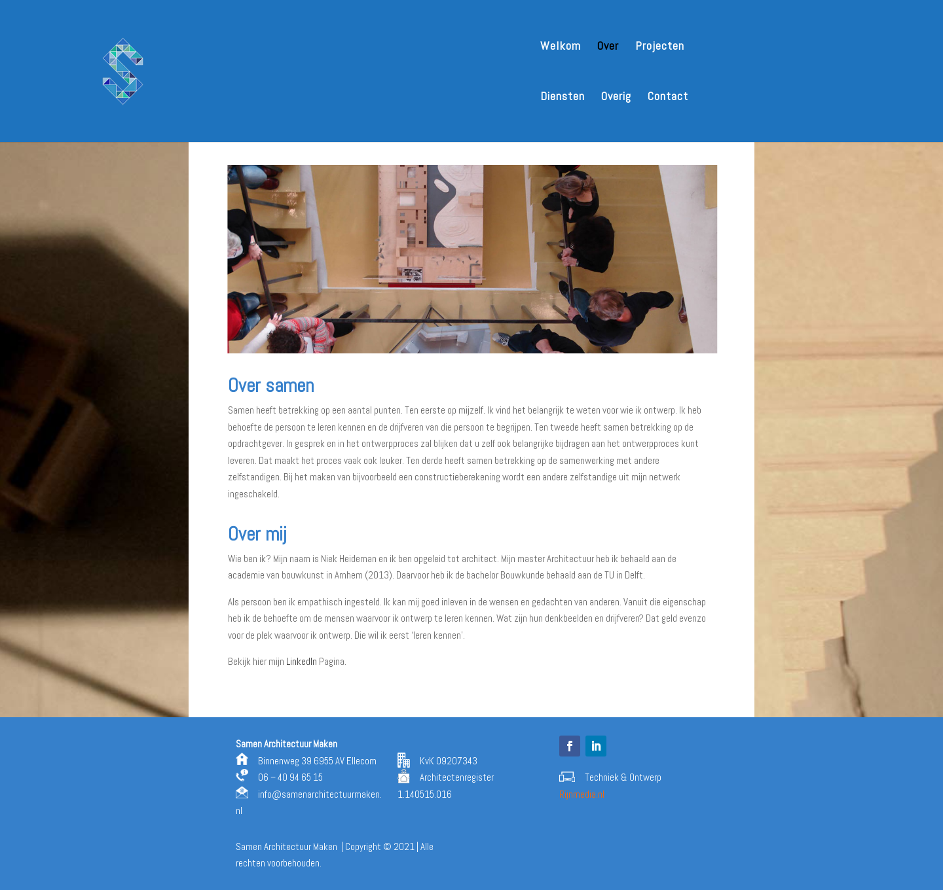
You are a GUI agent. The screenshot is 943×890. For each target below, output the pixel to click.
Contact (668, 97)
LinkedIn (301, 661)
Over (608, 47)
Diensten (562, 97)
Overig (616, 97)
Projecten (659, 47)
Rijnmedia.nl (581, 794)
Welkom (560, 47)
